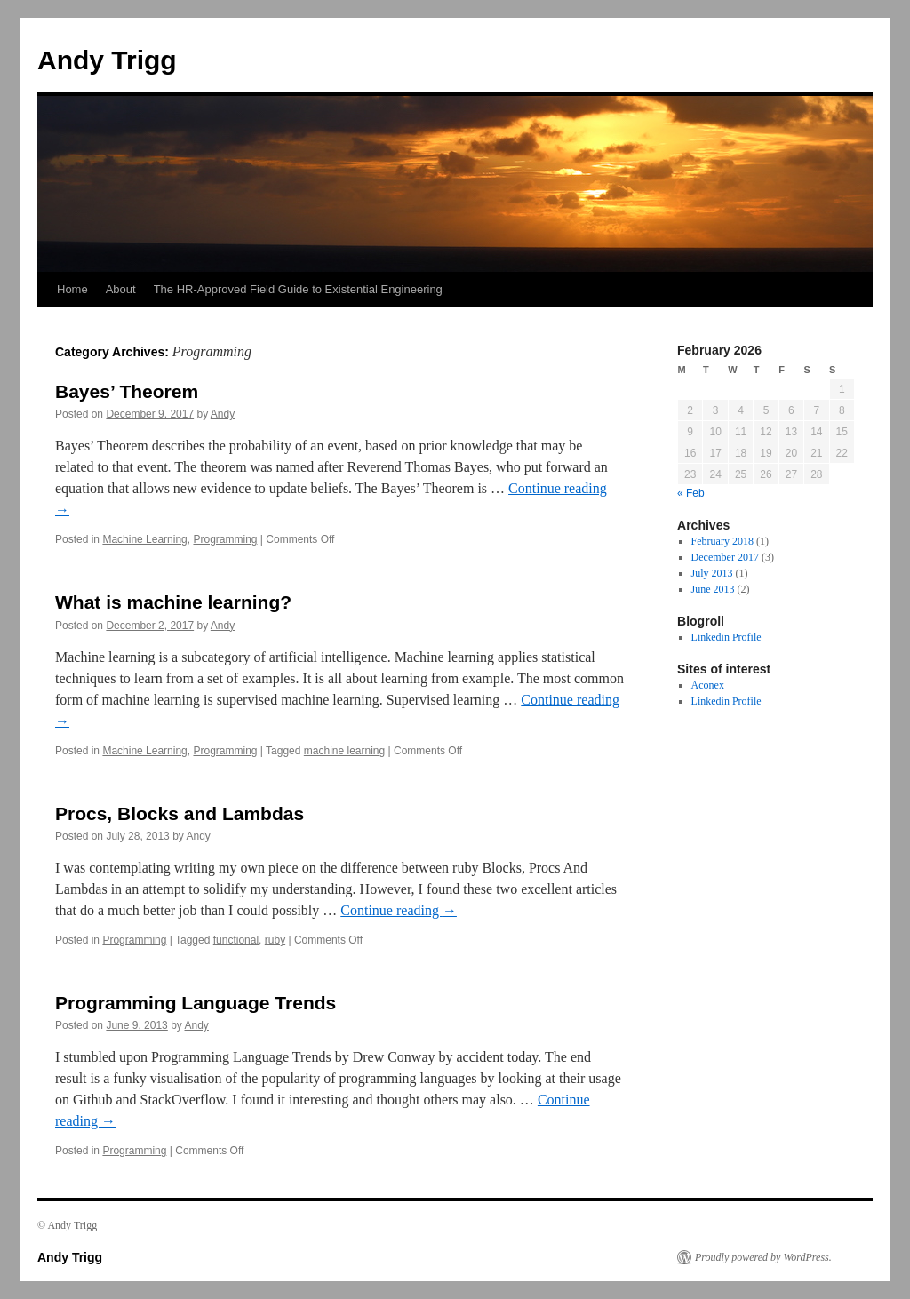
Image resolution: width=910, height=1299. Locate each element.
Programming (225, 539)
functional (236, 940)
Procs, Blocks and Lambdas (179, 813)
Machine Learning (144, 539)
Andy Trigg (107, 60)
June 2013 (713, 589)
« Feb (691, 493)
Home (72, 289)
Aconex (707, 685)
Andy (223, 414)
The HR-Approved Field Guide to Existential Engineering (298, 289)
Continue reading (398, 910)
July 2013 (712, 573)
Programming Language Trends (195, 1002)
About (121, 289)
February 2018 (722, 541)
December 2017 (725, 557)
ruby (275, 940)
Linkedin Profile (726, 637)
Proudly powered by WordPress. (763, 1257)
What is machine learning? (173, 602)
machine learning (344, 751)
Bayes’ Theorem (126, 391)
